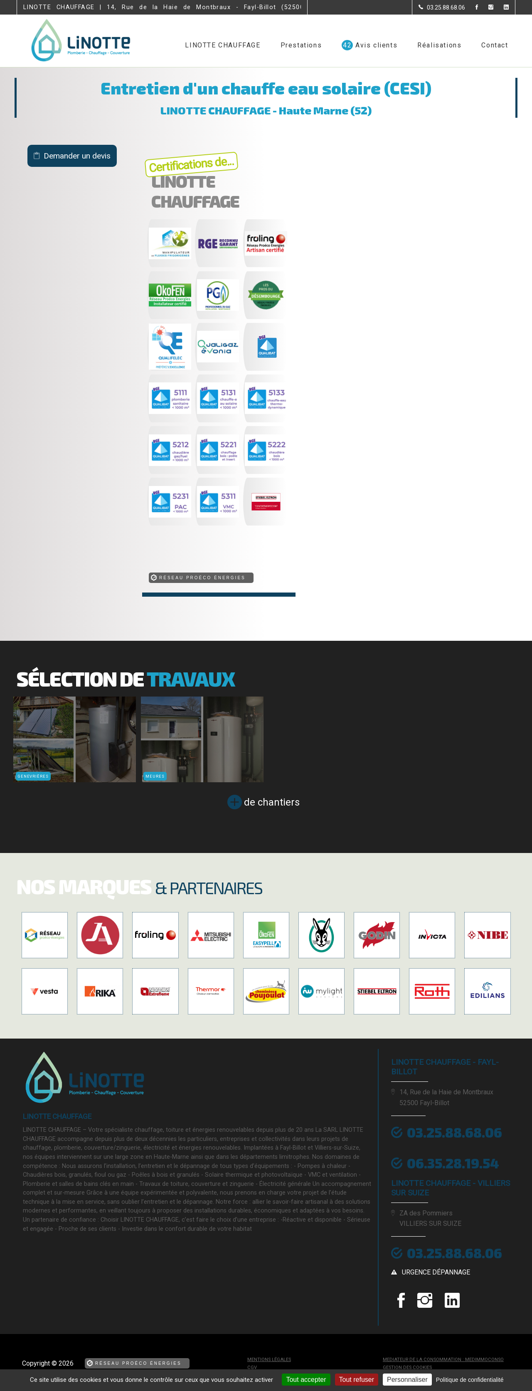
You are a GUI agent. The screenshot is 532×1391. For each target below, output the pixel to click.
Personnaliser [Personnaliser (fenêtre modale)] (407, 1379)
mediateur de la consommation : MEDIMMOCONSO (443, 1359)
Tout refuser (356, 1379)
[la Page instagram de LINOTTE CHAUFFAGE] (485, 7)
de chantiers (272, 802)
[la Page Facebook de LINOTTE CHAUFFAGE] (471, 7)
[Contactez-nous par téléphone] (442, 7)
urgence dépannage (436, 1272)
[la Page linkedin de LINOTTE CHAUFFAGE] (501, 7)
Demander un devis (77, 156)
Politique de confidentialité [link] (470, 1379)
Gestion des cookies (407, 1367)
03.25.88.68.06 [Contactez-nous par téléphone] (454, 1253)
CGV (252, 1367)
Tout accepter (306, 1379)
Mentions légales (269, 1359)
